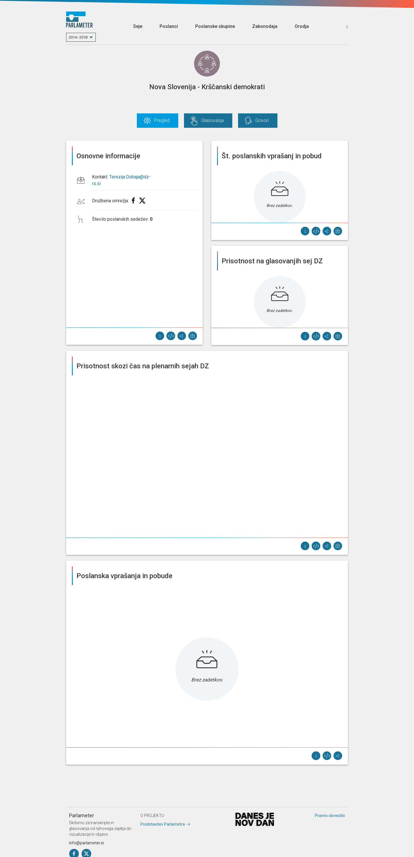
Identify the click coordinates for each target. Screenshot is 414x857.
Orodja (302, 26)
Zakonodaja (264, 26)
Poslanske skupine (215, 26)
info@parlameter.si (86, 843)
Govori (262, 120)
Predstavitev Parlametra (162, 824)
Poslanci (169, 26)
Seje (137, 26)
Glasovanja (212, 120)
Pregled (162, 120)
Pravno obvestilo (330, 815)
